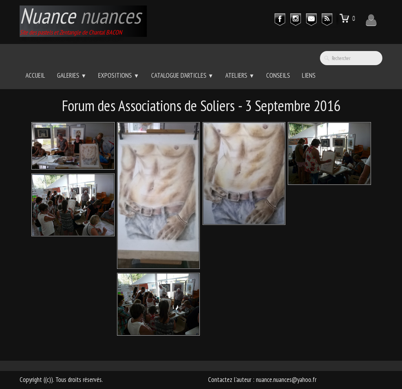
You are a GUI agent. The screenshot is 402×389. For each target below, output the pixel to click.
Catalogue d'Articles (182, 75)
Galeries (71, 75)
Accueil (35, 75)
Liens (309, 75)
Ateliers (239, 75)
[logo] (83, 21)
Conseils (278, 75)
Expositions (118, 75)
